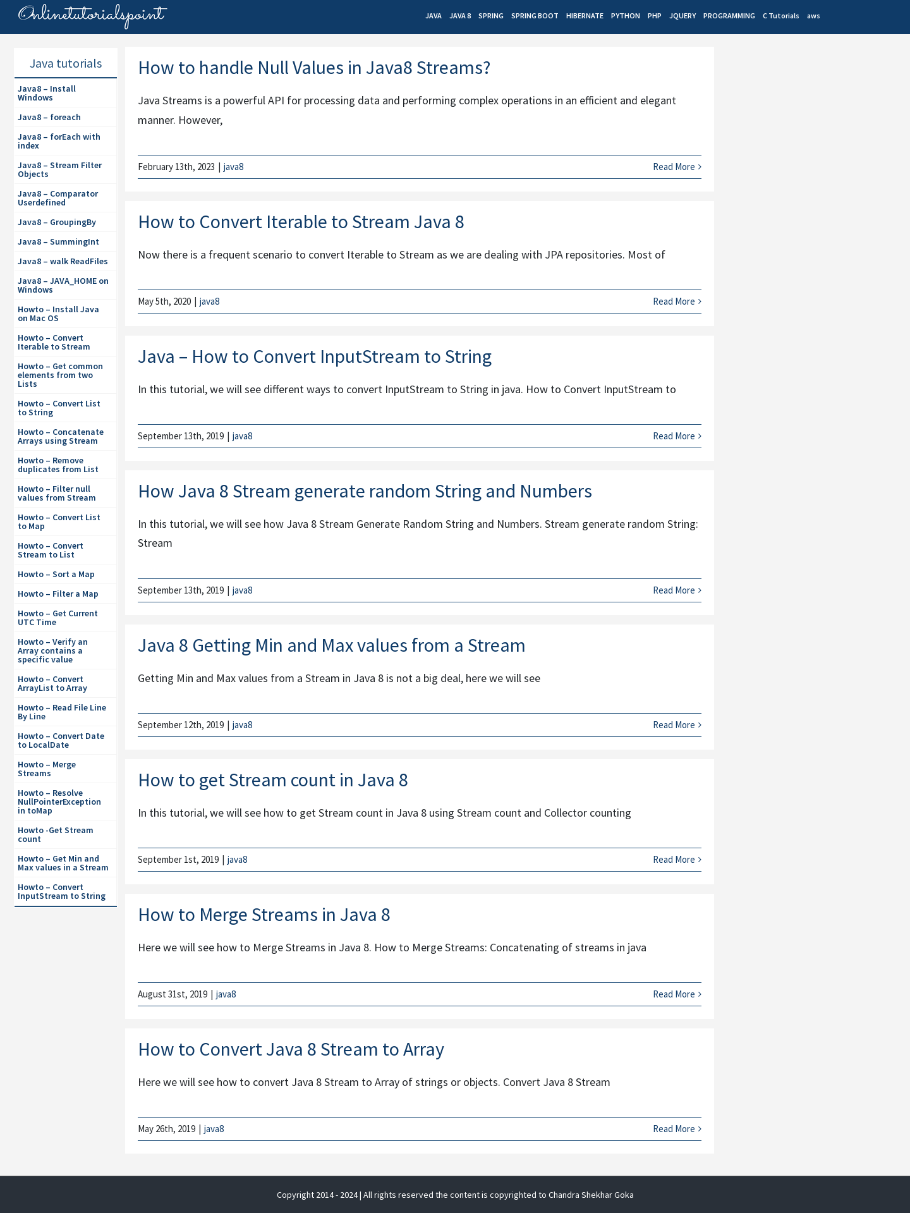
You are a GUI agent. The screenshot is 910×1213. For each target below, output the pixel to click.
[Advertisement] (816, 266)
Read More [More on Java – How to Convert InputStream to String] (674, 436)
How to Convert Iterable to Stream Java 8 (301, 221)
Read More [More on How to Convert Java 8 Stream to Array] (674, 1129)
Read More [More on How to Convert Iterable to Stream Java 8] (674, 301)
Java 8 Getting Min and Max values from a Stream (332, 645)
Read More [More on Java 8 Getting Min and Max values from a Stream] (674, 725)
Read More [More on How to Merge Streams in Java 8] (674, 994)
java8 (233, 167)
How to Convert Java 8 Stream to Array (291, 1049)
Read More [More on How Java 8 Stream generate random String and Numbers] (674, 590)
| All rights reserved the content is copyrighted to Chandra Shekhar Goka (497, 1194)
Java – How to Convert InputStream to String (315, 356)
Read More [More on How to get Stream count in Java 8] (674, 859)
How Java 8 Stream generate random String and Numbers (365, 490)
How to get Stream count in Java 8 (273, 779)
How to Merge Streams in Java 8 (264, 914)
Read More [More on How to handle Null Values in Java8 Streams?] (674, 167)
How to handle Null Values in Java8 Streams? (314, 67)
